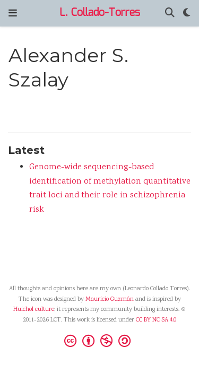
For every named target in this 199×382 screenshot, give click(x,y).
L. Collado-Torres (99, 13)
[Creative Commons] (99, 340)
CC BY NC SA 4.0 (156, 320)
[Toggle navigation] (12, 13)
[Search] (170, 13)
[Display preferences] (187, 13)
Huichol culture (33, 309)
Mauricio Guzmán (109, 299)
